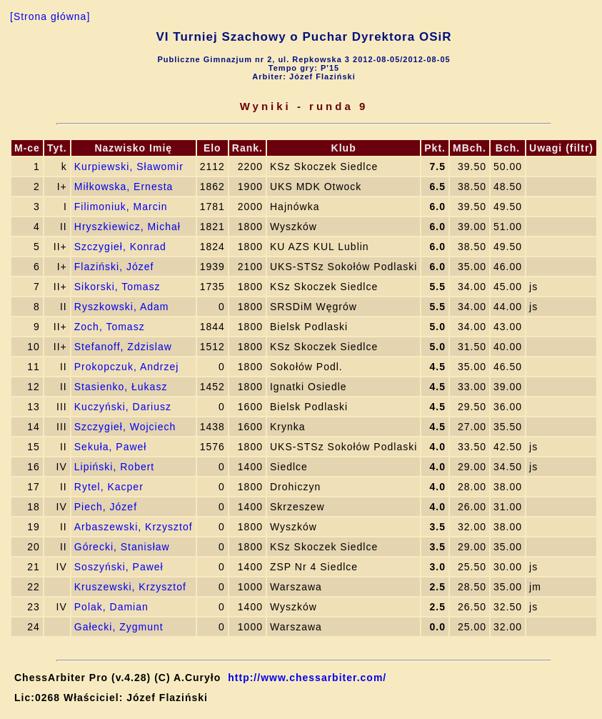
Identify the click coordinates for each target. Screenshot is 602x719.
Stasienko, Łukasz (121, 386)
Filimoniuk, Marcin (121, 206)
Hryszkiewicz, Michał (127, 226)
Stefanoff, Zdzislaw (123, 346)
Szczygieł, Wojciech (125, 426)
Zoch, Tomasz (109, 326)
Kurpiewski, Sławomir (129, 166)
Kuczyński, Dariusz (122, 406)
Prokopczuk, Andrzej (126, 366)
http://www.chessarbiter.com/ (307, 677)
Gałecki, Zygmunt (119, 627)
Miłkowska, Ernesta (124, 186)
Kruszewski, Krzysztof (130, 586)
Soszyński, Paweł (119, 566)
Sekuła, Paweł (110, 446)
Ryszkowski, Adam (121, 306)
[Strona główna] (50, 16)
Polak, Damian (111, 607)
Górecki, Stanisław (122, 546)
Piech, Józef (105, 506)
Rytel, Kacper (109, 486)
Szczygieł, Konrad (120, 246)
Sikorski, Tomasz (117, 286)
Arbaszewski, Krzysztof (133, 526)
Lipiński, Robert (114, 466)
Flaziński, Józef (114, 266)
